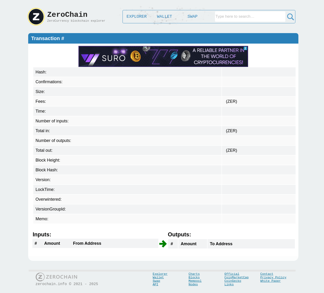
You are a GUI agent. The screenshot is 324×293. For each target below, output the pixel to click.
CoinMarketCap (237, 277)
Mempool (195, 281)
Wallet (158, 277)
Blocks (194, 277)
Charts (194, 274)
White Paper (270, 281)
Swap (156, 281)
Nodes (193, 284)
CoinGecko (233, 281)
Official (232, 274)
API (155, 284)
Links (229, 284)
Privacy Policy (273, 277)
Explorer (160, 274)
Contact (266, 274)
